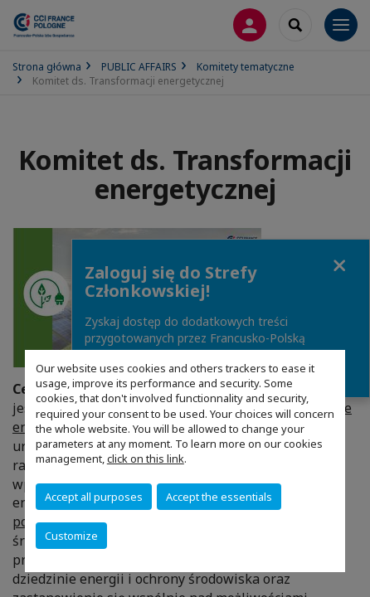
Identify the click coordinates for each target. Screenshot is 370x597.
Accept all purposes (94, 496)
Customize (71, 535)
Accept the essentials (219, 496)
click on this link (145, 458)
